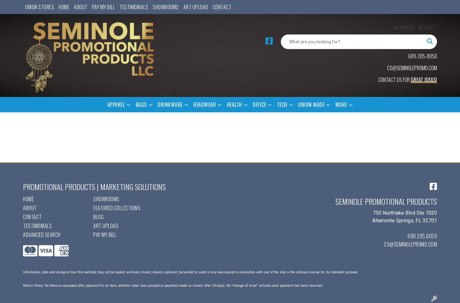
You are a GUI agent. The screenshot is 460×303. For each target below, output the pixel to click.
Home (63, 7)
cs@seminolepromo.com (410, 244)
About (81, 7)
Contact (222, 7)
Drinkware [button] (170, 104)
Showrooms (166, 7)
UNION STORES (39, 7)
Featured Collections (116, 208)
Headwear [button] (204, 104)
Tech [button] (282, 104)
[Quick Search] (352, 41)
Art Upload (195, 7)
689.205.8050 (422, 236)
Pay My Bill (103, 7)
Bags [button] (141, 104)
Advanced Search (42, 235)
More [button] (341, 104)
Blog (98, 217)
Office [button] (259, 104)
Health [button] (234, 104)
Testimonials (133, 7)
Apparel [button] (116, 104)
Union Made (311, 104)
